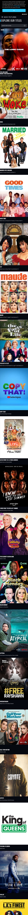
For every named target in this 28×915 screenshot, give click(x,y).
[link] (24, 14)
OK (14, 10)
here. (19, 7)
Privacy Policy (17, 5)
